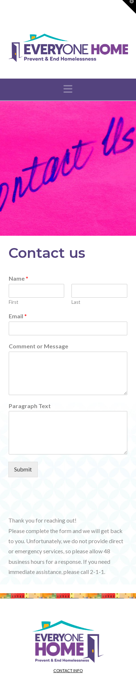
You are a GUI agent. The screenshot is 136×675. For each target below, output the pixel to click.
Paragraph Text (30, 405)
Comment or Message (38, 346)
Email (18, 316)
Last (75, 302)
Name (18, 278)
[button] (68, 89)
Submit (23, 469)
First (13, 302)
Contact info (68, 670)
